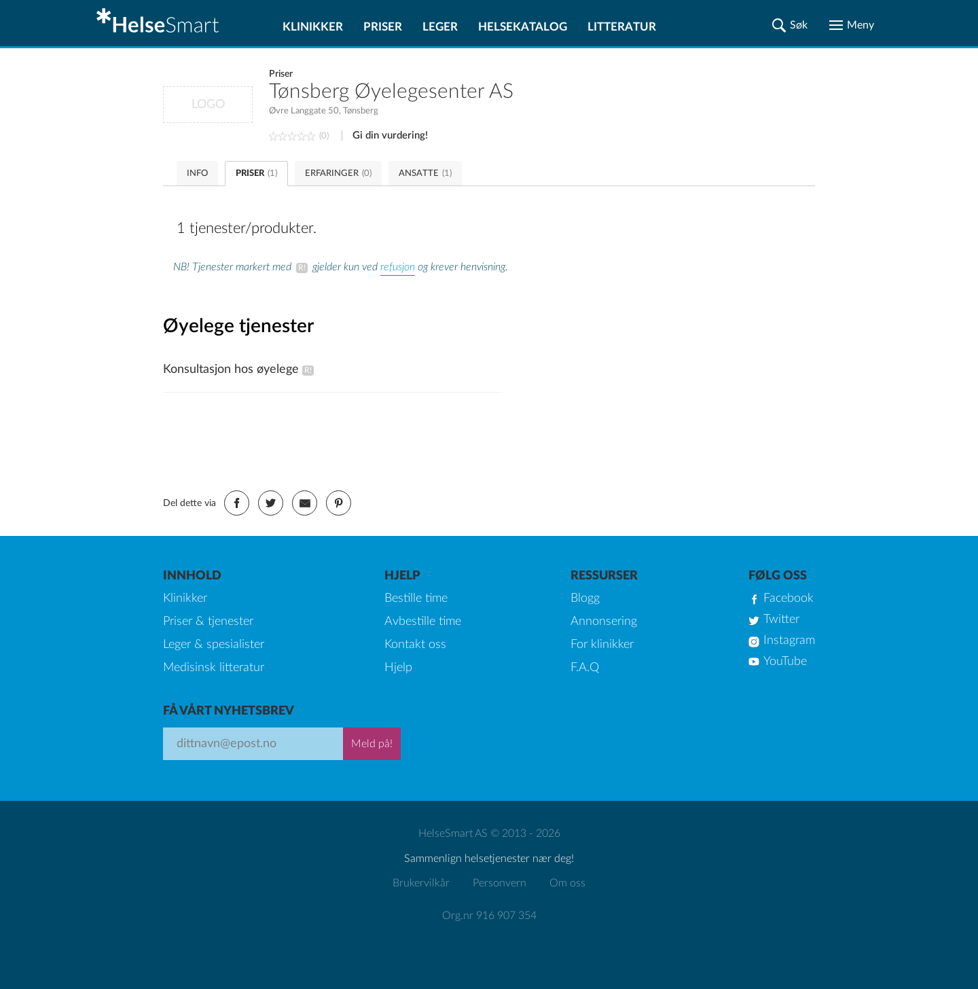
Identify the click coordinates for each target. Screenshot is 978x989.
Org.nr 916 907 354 (489, 915)
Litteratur (621, 27)
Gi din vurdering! (390, 135)
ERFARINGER (338, 173)
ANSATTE (425, 173)
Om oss (567, 883)
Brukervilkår (421, 883)
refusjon (397, 267)
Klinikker (313, 27)
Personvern (499, 883)
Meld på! (372, 743)
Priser (382, 27)
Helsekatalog (522, 27)
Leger (440, 27)
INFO (197, 173)
